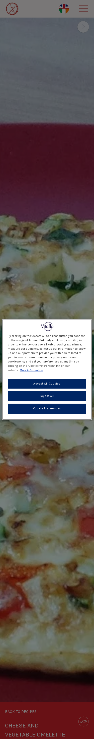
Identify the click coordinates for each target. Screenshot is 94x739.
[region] (46, 369)
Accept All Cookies (46, 383)
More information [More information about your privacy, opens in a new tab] (31, 370)
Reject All (47, 396)
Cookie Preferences (47, 408)
